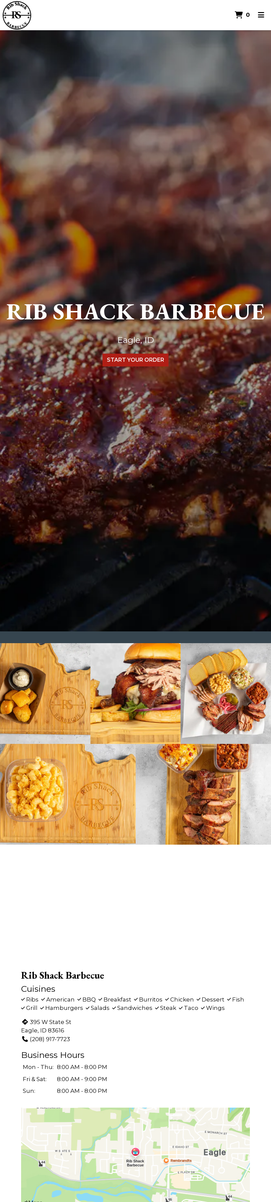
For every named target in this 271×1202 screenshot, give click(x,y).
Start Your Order (135, 360)
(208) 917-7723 (45, 1039)
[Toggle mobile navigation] (261, 15)
